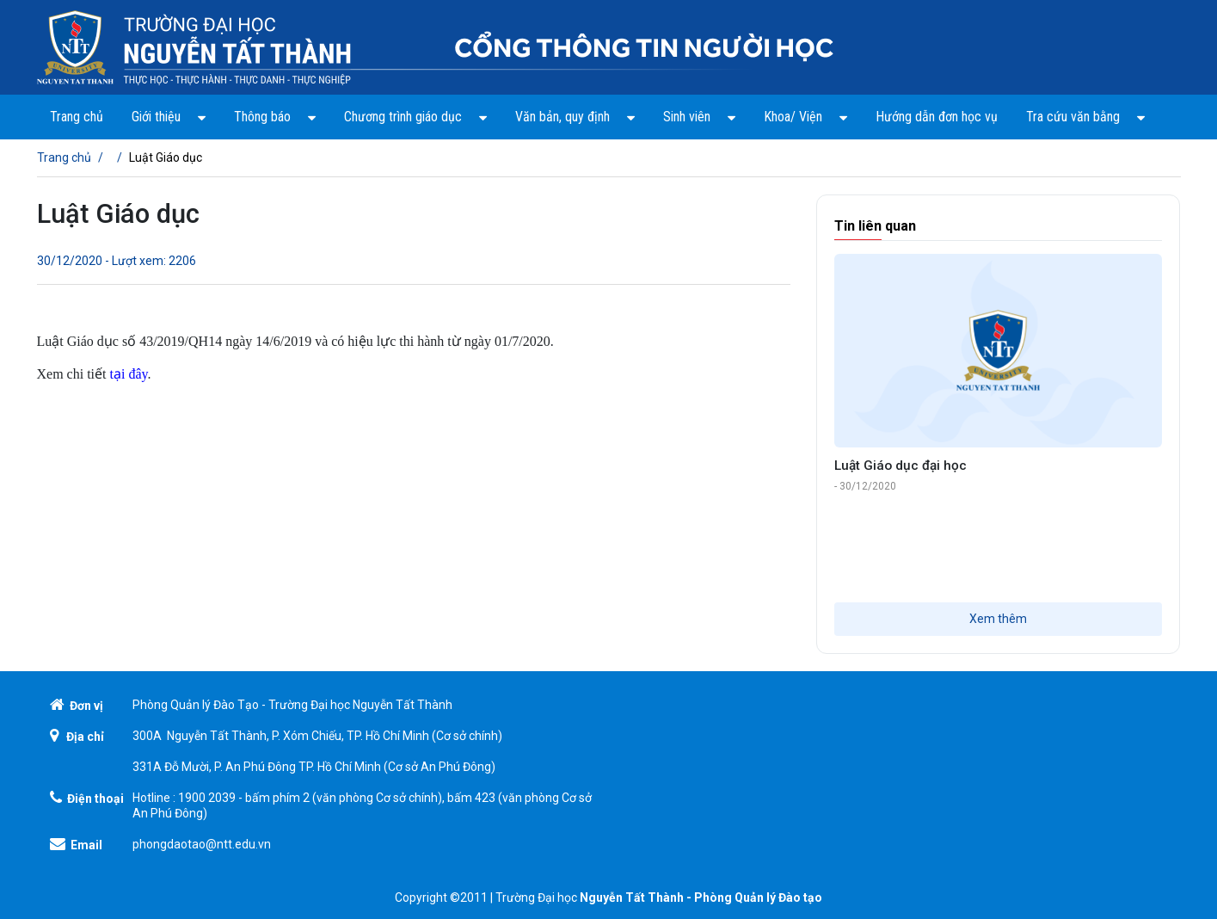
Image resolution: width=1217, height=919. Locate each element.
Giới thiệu (169, 116)
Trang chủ (76, 116)
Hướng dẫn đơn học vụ (937, 116)
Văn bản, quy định (575, 116)
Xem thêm (998, 619)
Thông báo (275, 116)
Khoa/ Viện (805, 116)
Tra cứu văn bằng (1085, 116)
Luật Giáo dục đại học (900, 465)
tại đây (128, 374)
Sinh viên (699, 116)
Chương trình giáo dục (415, 116)
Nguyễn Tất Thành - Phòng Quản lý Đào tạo (701, 897)
